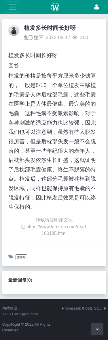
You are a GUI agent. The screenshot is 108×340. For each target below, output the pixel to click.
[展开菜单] (12, 7)
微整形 (21, 257)
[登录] (96, 7)
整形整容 (33, 37)
